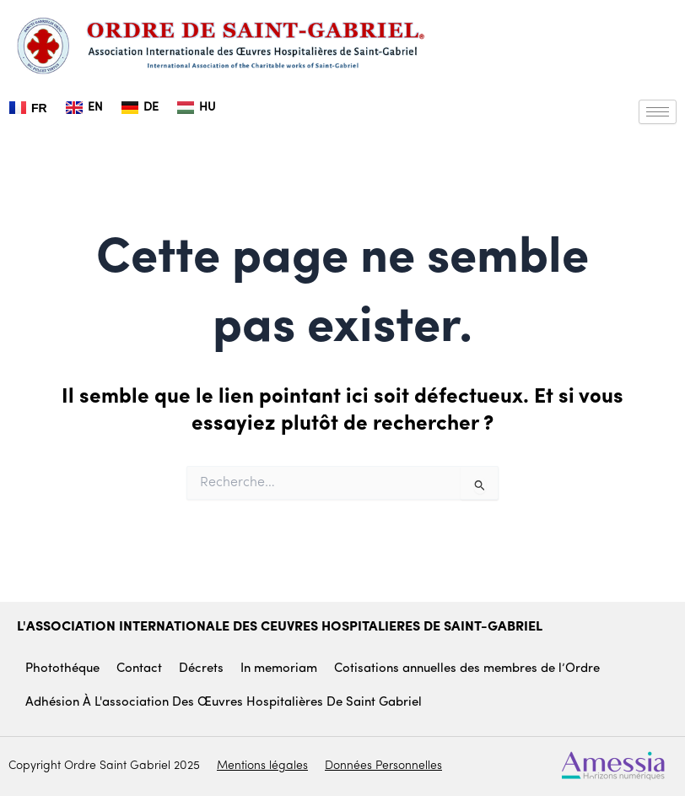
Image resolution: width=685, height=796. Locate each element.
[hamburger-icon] (658, 112)
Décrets (201, 669)
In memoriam (278, 669)
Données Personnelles (383, 766)
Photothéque (62, 669)
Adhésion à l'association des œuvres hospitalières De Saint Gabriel (223, 702)
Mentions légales (262, 766)
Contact (139, 669)
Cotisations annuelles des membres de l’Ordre (467, 669)
